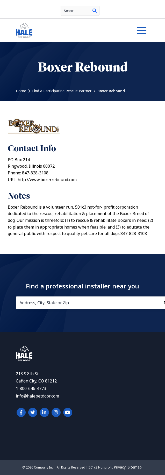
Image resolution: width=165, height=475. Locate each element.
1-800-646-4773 (31, 389)
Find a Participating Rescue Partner (61, 91)
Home (21, 91)
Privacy (120, 467)
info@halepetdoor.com (37, 396)
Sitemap (135, 467)
